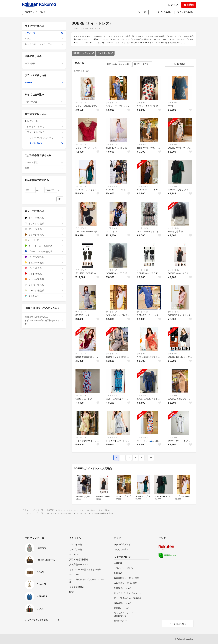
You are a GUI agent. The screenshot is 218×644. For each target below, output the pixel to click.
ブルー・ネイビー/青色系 (44, 251)
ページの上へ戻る (177, 624)
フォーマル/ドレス (45, 132)
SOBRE (44, 82)
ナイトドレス (105, 53)
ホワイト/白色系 (44, 223)
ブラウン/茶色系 (44, 234)
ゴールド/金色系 (44, 290)
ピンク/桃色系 (44, 268)
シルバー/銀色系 (44, 285)
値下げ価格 (44, 63)
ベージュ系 (44, 240)
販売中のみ (110, 64)
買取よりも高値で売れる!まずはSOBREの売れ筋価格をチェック (44, 320)
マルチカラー (44, 296)
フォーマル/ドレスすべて (46, 137)
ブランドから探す (185, 12)
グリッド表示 (142, 64)
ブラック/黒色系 (44, 218)
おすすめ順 (125, 64)
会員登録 (188, 4)
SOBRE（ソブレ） (83, 53)
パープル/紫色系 (44, 257)
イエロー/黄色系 (44, 262)
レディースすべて (45, 126)
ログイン (173, 4)
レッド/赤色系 (44, 273)
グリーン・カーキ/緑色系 (44, 246)
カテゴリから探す (163, 12)
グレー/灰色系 (44, 229)
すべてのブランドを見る (36, 620)
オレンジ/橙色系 (44, 279)
